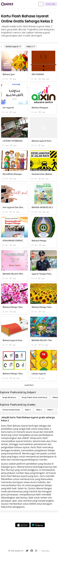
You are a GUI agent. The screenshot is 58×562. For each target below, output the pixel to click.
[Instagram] (36, 551)
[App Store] (22, 525)
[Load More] (29, 385)
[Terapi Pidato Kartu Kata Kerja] (34, 397)
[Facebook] (31, 551)
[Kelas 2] (31, 46)
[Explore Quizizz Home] (7, 4)
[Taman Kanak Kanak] (11, 410)
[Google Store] (38, 525)
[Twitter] (27, 551)
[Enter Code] (50, 4)
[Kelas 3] (50, 410)
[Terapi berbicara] (9, 397)
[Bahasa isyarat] (13, 46)
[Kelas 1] (28, 410)
